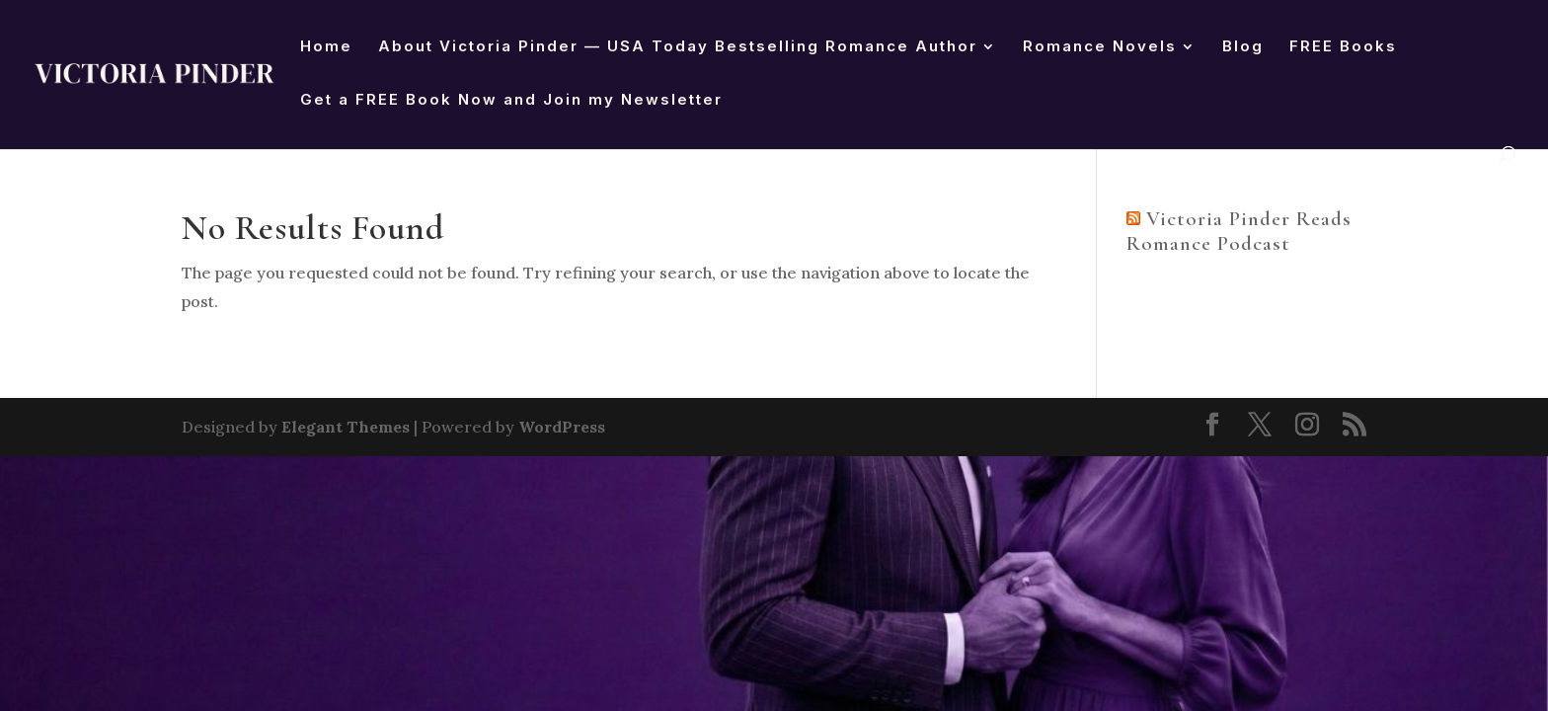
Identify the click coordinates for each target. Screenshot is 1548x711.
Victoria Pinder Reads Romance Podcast (1239, 231)
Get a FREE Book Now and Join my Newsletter (511, 101)
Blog (1243, 47)
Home (326, 47)
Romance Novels (1100, 47)
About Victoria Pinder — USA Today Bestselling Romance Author (677, 47)
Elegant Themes (345, 426)
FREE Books (1343, 47)
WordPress (561, 426)
